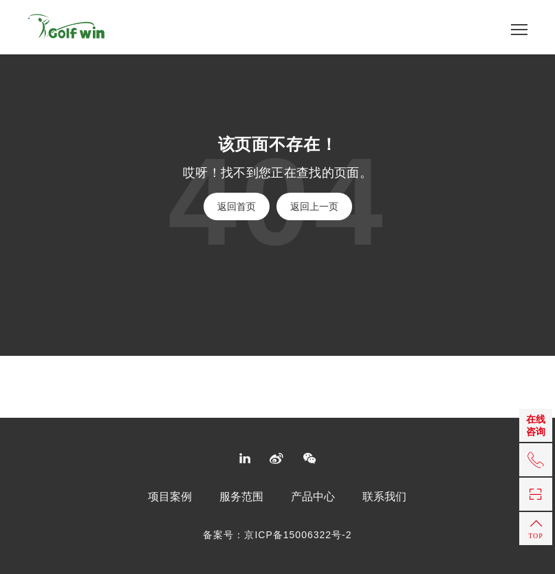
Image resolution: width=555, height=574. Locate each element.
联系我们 (384, 496)
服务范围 (241, 496)
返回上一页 (314, 206)
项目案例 (170, 496)
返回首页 (236, 206)
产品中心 (313, 496)
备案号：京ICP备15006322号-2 (277, 535)
